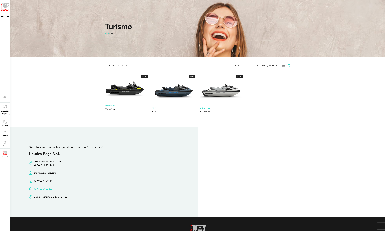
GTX (154, 108)
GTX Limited (205, 108)
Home (107, 33)
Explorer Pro (110, 105)
